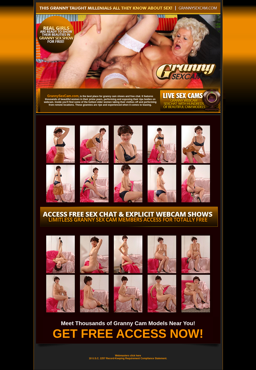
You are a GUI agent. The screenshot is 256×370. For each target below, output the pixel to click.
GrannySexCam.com (63, 96)
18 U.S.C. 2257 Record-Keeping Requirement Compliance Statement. (128, 358)
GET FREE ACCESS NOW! (128, 333)
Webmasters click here (128, 355)
